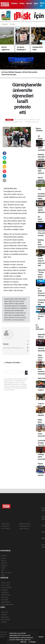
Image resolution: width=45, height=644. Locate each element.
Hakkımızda (5, 524)
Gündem (14, 3)
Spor (2, 570)
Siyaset (29, 3)
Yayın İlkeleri (5, 526)
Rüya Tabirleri (5, 619)
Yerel (3, 575)
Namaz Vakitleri (6, 587)
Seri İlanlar (4, 600)
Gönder (27, 372)
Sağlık (3, 568)
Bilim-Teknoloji (6, 573)
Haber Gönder (24, 528)
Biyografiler (5, 617)
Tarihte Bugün (6, 595)
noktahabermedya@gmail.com (13, 348)
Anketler (4, 615)
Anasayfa (5, 24)
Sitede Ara (4, 612)
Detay (23, 642)
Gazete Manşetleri (7, 604)
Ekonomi (4, 563)
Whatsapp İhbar (24, 526)
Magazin (4, 565)
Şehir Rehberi (5, 602)
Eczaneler (4, 590)
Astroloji (4, 622)
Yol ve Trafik (5, 585)
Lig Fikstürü (5, 592)
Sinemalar (4, 597)
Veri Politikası (5, 528)
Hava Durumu (5, 583)
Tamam (32, 642)
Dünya (22, 3)
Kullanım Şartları (24, 524)
